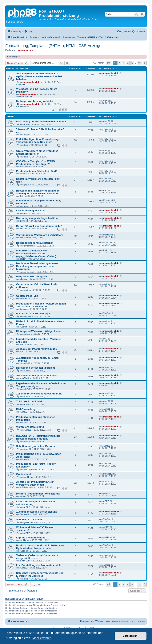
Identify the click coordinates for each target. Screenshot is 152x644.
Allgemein (20, 84)
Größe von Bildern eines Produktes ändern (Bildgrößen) (37, 152)
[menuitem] (28, 31)
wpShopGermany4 (25, 96)
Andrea (27, 290)
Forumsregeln (13, 57)
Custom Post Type (27, 295)
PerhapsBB (108, 474)
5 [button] (132, 63)
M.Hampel (108, 200)
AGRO (27, 507)
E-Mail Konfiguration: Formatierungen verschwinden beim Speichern (38, 140)
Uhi (21, 237)
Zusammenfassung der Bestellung (36, 511)
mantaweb (108, 235)
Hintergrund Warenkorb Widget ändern (39, 331)
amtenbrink (29, 246)
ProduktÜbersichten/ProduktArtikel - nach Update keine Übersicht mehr (41, 547)
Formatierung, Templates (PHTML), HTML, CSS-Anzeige (53, 46)
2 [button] (119, 63)
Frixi (26, 145)
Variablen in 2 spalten (29, 519)
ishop (22, 351)
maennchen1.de (25, 50)
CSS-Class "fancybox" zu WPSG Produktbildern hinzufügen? (35, 162)
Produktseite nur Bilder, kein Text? (37, 171)
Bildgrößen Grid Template (31, 276)
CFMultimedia (26, 487)
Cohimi (106, 101)
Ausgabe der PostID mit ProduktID (36, 348)
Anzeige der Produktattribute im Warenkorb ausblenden (35, 483)
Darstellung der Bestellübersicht (35, 367)
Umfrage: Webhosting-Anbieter (34, 101)
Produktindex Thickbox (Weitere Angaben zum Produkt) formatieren (41, 305)
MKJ (22, 344)
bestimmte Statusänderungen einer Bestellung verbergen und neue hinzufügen (37, 266)
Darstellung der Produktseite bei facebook (41, 121)
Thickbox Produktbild (29, 401)
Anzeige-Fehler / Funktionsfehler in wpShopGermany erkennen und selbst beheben (39, 76)
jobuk (26, 185)
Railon (23, 259)
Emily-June (25, 561)
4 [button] (127, 63)
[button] (108, 63)
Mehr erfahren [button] (42, 638)
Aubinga (24, 551)
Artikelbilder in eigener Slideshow (36, 375)
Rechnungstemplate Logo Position (37, 218)
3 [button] (123, 63)
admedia (24, 221)
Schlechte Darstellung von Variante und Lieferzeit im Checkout (39, 574)
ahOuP (27, 389)
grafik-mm (29, 477)
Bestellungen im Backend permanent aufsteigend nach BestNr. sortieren (38, 192)
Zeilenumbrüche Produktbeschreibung (39, 393)
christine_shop (27, 279)
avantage (24, 135)
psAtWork (24, 378)
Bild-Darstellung (26, 409)
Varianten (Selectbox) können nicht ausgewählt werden (37, 557)
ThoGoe (107, 129)
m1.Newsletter (23, 106)
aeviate (27, 316)
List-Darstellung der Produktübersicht (38, 565)
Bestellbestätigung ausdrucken (35, 242)
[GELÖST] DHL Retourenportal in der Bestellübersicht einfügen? (38, 437)
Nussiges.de (30, 469)
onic (26, 157)
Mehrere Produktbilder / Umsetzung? (38, 493)
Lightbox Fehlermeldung (31, 537)
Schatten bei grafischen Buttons (35, 446)
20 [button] (139, 63)
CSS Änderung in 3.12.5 (30, 210)
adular (27, 334)
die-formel (25, 206)
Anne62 (27, 124)
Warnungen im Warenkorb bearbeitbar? (39, 235)
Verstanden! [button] (130, 635)
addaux (23, 174)
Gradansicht (23, 474)
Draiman (24, 228)
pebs (22, 496)
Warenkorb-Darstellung (30, 426)
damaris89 (25, 363)
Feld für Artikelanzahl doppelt (33, 313)
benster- (24, 298)
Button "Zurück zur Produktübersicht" (39, 226)
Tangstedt (24, 514)
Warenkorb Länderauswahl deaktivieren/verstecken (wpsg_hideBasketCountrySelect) (36, 253)
